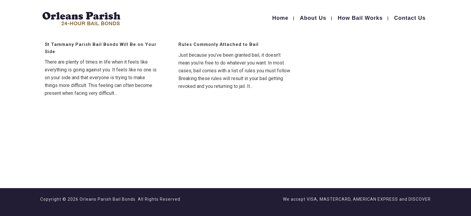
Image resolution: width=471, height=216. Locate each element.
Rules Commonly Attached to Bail (218, 44)
